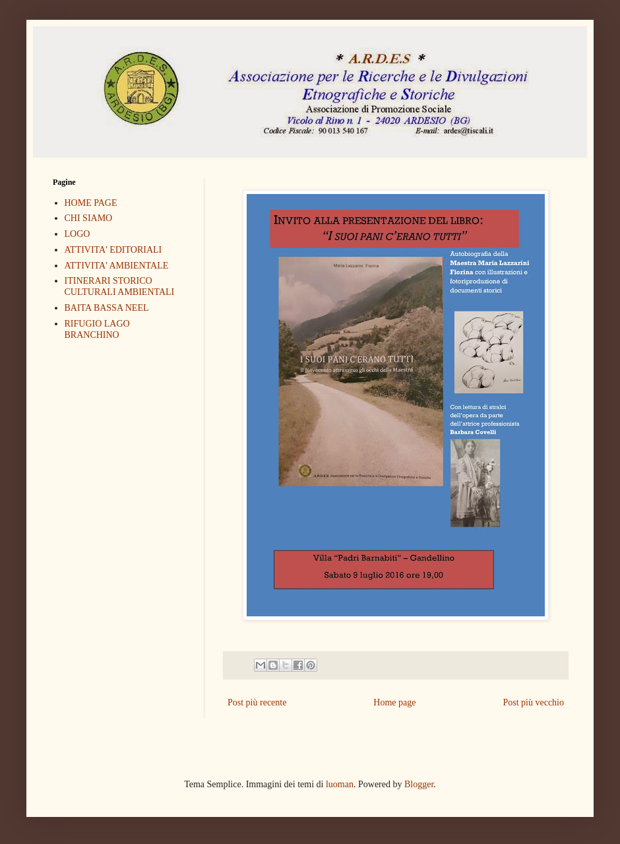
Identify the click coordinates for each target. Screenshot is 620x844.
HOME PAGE (91, 203)
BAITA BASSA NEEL (107, 308)
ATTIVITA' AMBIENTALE (117, 266)
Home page (394, 702)
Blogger (418, 784)
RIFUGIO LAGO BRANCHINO (97, 329)
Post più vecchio (533, 702)
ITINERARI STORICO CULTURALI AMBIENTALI (120, 286)
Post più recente (257, 702)
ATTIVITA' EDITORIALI (113, 250)
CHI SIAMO (89, 218)
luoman (340, 784)
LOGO (77, 234)
